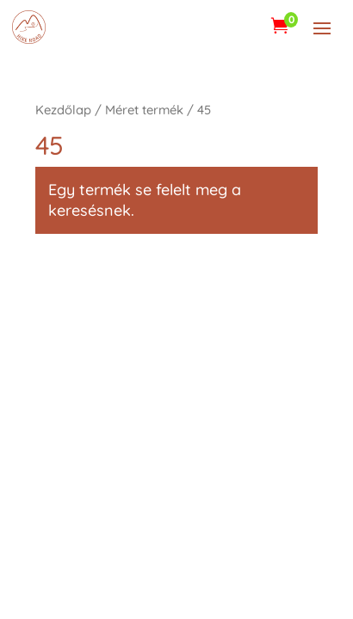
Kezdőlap (63, 109)
